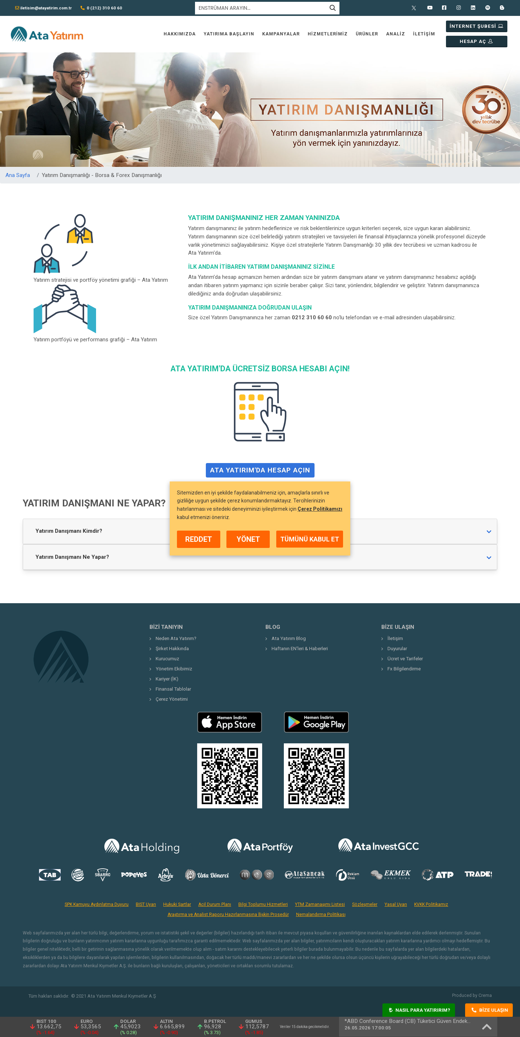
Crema (485, 995)
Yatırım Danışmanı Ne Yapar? (72, 557)
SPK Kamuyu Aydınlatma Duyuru (97, 904)
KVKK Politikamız (431, 904)
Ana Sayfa (17, 175)
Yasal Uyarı (396, 904)
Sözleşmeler (364, 904)
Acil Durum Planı (214, 904)
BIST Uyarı (146, 904)
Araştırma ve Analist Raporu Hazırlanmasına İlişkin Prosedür (228, 914)
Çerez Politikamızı (320, 509)
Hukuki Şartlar (177, 904)
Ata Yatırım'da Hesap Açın (260, 472)
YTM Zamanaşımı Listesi (320, 904)
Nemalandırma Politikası (321, 914)
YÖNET (248, 539)
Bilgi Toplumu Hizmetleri (263, 904)
